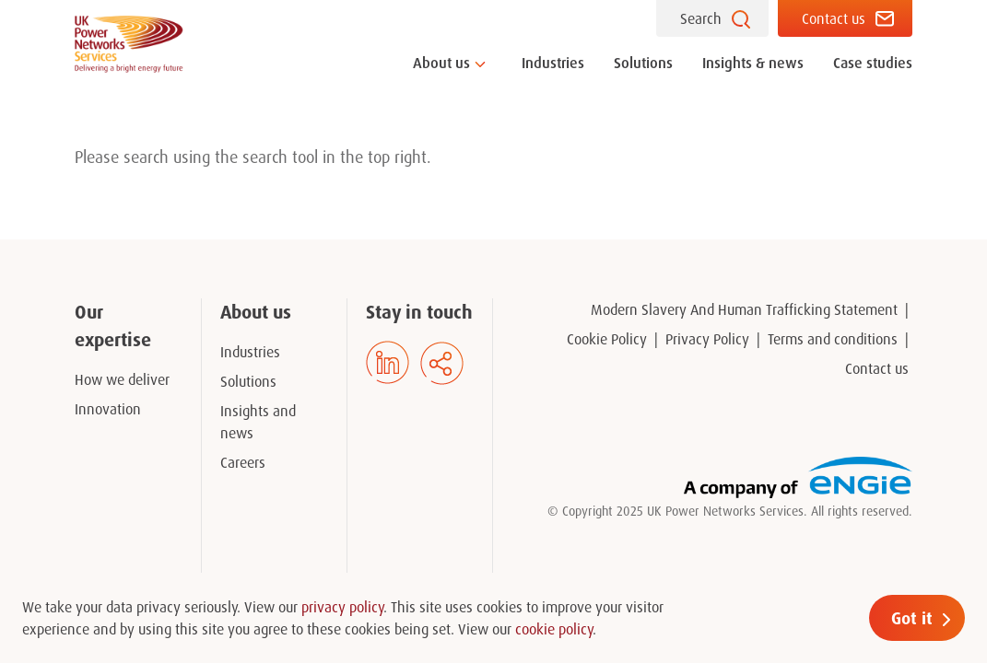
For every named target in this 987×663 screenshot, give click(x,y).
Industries (553, 62)
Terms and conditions (833, 339)
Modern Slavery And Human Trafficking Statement (744, 309)
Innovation (108, 409)
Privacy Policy (707, 339)
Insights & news (753, 62)
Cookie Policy (607, 339)
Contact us (833, 18)
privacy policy (342, 607)
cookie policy (554, 629)
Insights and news (258, 421)
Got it (912, 618)
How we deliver (122, 379)
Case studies (872, 62)
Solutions (643, 62)
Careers (242, 462)
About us (441, 62)
